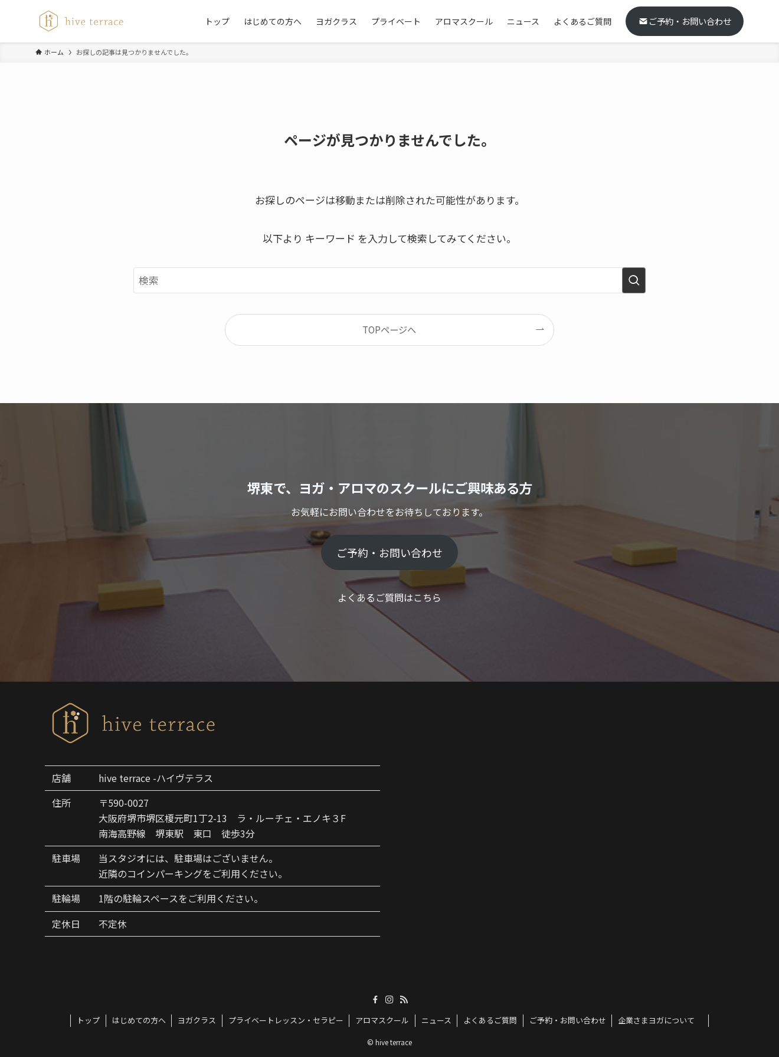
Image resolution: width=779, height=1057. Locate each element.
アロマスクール (382, 1020)
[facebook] (375, 999)
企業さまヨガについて (660, 1020)
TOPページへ (389, 329)
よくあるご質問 (490, 1020)
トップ (88, 1020)
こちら (427, 597)
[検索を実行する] (634, 280)
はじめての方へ (139, 1020)
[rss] (403, 999)
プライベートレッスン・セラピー (285, 1020)
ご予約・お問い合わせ (685, 21)
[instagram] (389, 999)
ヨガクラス (197, 1020)
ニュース (436, 1020)
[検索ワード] (389, 280)
